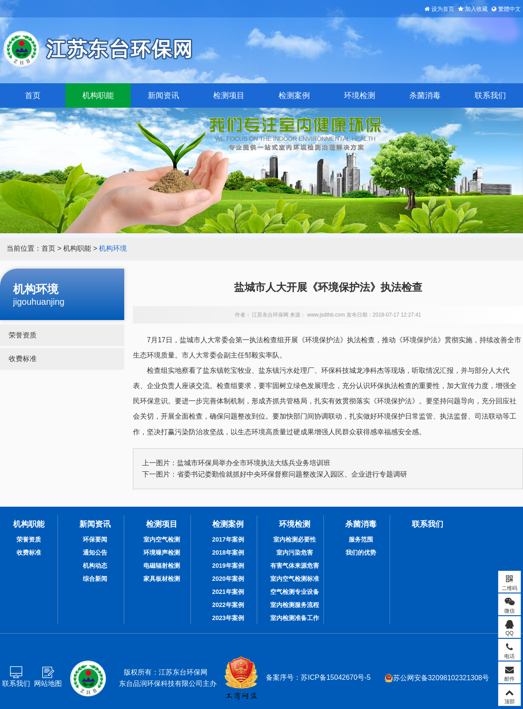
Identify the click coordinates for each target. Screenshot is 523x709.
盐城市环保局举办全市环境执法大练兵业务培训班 (253, 463)
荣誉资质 (23, 335)
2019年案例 (228, 565)
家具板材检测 (161, 578)
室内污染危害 (294, 552)
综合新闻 (95, 578)
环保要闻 (95, 539)
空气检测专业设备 (294, 591)
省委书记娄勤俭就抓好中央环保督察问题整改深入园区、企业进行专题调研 (292, 474)
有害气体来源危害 (294, 565)
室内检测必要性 (294, 539)
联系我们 (490, 95)
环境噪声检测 (161, 552)
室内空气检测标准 (294, 578)
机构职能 (98, 95)
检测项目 (229, 95)
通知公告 (95, 552)
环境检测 (359, 95)
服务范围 (361, 539)
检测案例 (294, 95)
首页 (33, 95)
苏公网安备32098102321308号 (436, 678)
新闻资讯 (163, 95)
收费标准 (23, 358)
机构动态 (95, 565)
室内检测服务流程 (294, 604)
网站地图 (48, 683)
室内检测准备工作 (294, 617)
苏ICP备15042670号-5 (335, 677)
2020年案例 (228, 578)
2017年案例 (228, 539)
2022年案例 (228, 604)
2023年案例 (228, 617)
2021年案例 (228, 591)
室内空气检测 (161, 539)
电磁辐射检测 (161, 565)
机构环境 (113, 248)
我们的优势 (361, 552)
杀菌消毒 (425, 95)
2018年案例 (228, 552)
